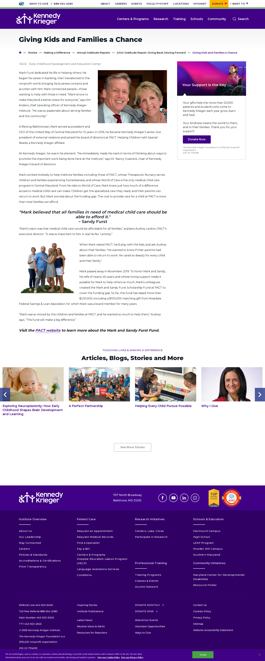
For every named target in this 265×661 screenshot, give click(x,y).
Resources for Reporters (92, 632)
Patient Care (86, 519)
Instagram (195, 498)
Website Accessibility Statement (213, 630)
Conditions (84, 575)
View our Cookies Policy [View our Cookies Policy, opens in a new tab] (108, 657)
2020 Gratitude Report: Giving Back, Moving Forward (151, 52)
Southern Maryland (206, 554)
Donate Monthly (147, 605)
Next (260, 394)
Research (160, 19)
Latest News (84, 620)
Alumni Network (146, 586)
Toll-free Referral (38, 611)
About (105, 3)
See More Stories (132, 447)
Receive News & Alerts (91, 626)
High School (201, 536)
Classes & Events (147, 580)
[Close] (259, 654)
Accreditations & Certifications (40, 560)
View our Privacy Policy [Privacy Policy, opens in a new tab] (132, 657)
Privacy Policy (201, 617)
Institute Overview (33, 519)
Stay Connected (30, 542)
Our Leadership (30, 536)
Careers (121, 3)
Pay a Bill (83, 548)
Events (136, 3)
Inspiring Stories (87, 605)
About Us (25, 531)
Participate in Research (151, 536)
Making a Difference (57, 52)
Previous (5, 394)
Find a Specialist (88, 542)
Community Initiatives (209, 563)
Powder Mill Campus (208, 548)
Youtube (173, 498)
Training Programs (148, 574)
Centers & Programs (133, 19)
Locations (181, 3)
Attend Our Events (146, 620)
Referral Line (36, 605)
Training (179, 19)
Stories (32, 52)
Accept (203, 654)
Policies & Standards (33, 554)
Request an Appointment (95, 531)
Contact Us (200, 605)
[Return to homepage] (38, 19)
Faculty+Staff (157, 3)
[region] (132, 655)
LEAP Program (203, 542)
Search (243, 19)
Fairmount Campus (207, 531)
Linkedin (184, 498)
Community (217, 19)
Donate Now (197, 139)
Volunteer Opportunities (150, 626)
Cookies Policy (202, 611)
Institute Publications (90, 611)
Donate (217, 3)
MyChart (200, 3)
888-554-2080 (63, 3)
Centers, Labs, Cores (149, 531)
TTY (30, 624)
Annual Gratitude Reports (93, 52)
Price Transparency (32, 566)
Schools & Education (208, 519)
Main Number (36, 617)
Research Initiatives (150, 519)
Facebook (162, 498)
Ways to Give (39, 3)
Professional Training (151, 563)
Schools (196, 19)
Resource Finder (205, 585)
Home (20, 52)
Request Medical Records (95, 536)
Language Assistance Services (98, 569)
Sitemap (198, 623)
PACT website (48, 330)
